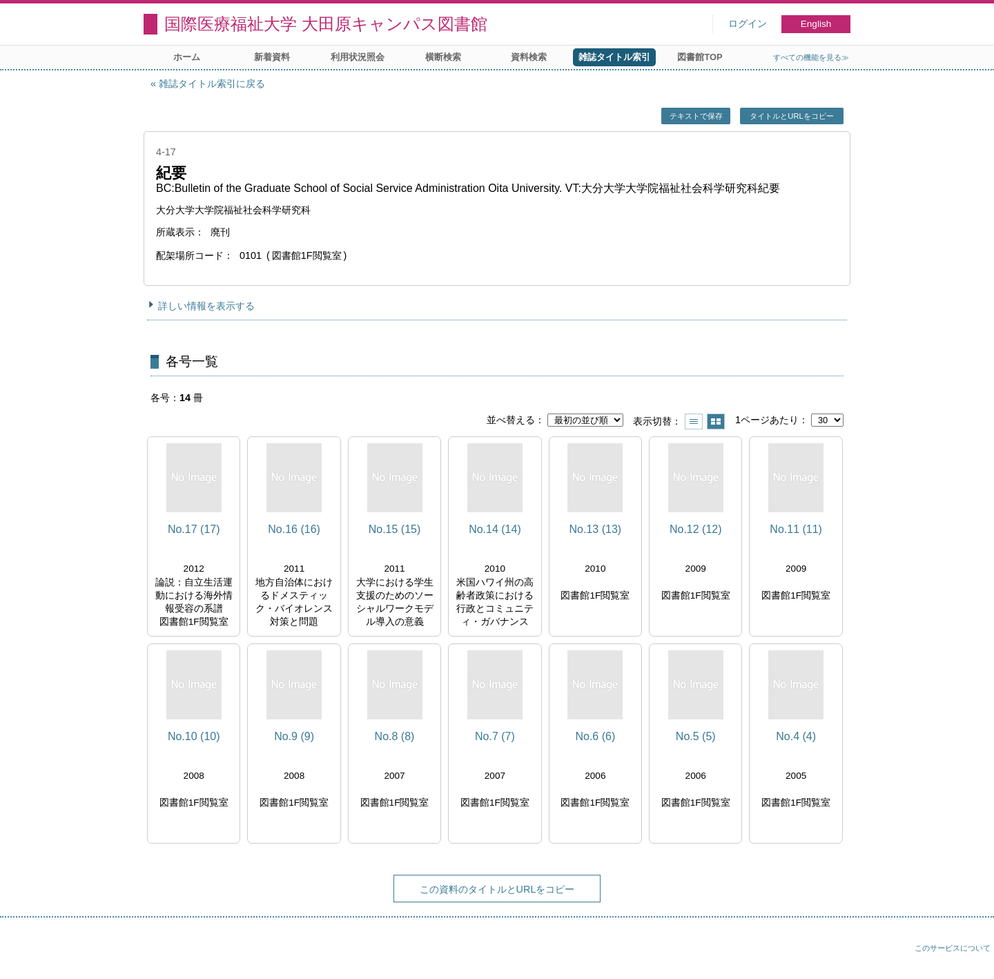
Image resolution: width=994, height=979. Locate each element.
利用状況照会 (357, 57)
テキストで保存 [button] (696, 116)
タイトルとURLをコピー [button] (791, 116)
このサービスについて (953, 948)
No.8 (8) (395, 736)
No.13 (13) (595, 529)
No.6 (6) (595, 736)
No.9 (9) (294, 736)
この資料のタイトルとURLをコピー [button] (497, 889)
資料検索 (529, 57)
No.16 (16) (294, 529)
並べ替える (511, 419)
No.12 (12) (696, 529)
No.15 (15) (395, 529)
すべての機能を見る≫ (811, 57)
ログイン (747, 24)
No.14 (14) (495, 529)
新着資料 (272, 57)
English (816, 24)
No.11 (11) (796, 529)
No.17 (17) (194, 529)
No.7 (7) (495, 736)
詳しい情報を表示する (206, 305)
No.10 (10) (194, 736)
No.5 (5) (696, 736)
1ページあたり (767, 419)
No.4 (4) (796, 736)
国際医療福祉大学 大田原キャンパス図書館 (325, 23)
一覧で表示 (694, 421)
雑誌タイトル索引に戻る (212, 83)
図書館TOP (699, 57)
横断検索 (443, 57)
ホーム (186, 57)
